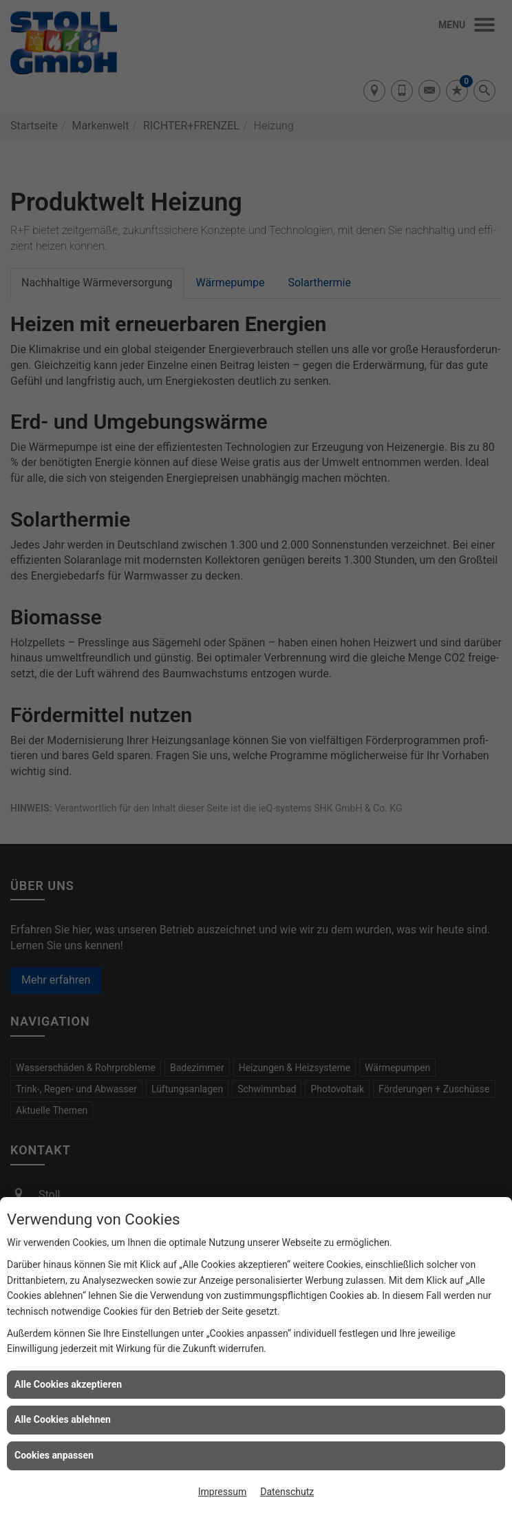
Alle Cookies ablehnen (62, 1419)
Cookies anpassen (54, 1455)
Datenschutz (287, 1491)
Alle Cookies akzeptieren (68, 1384)
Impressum (222, 1491)
